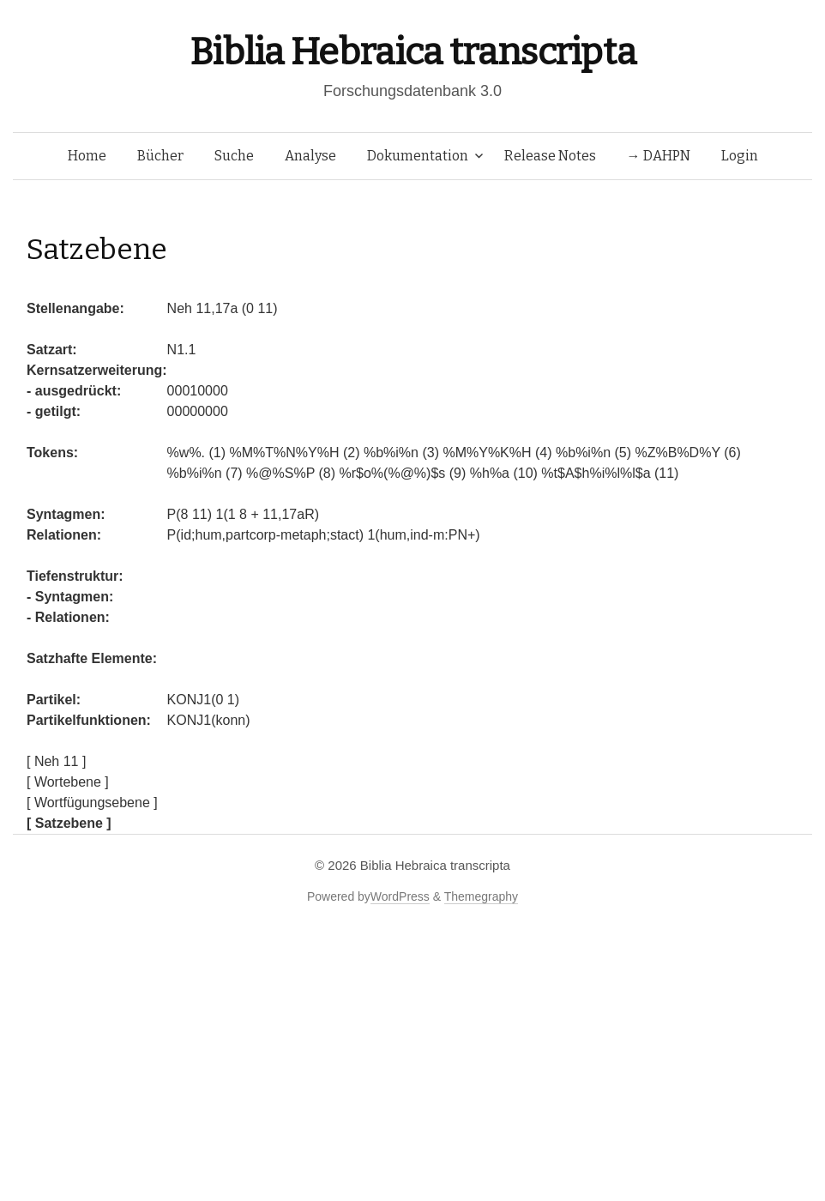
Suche (234, 156)
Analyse (310, 156)
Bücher (160, 156)
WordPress (400, 896)
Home (87, 156)
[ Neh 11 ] (56, 761)
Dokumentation (417, 156)
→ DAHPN (658, 156)
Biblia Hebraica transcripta (412, 52)
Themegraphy (481, 896)
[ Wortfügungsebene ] (92, 802)
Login (739, 156)
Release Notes (550, 156)
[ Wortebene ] (68, 782)
